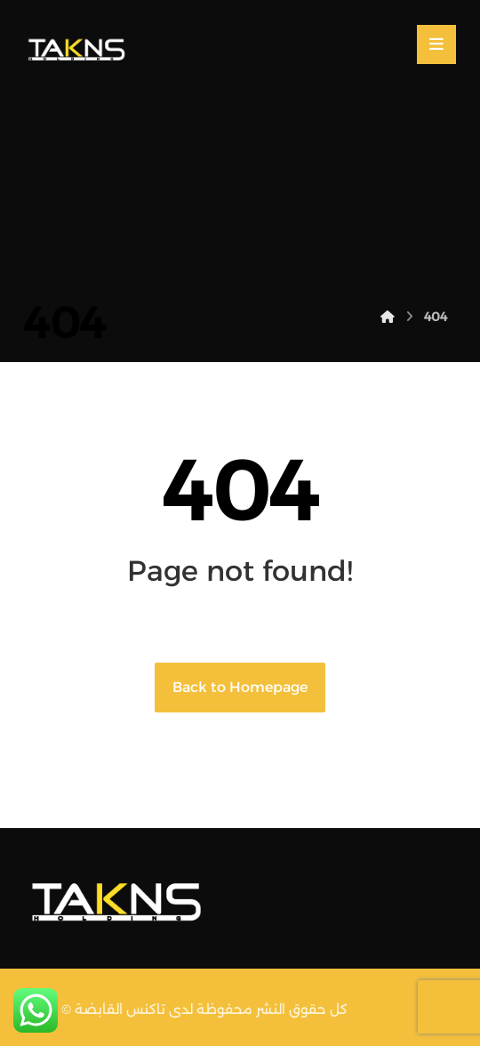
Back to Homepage (240, 687)
